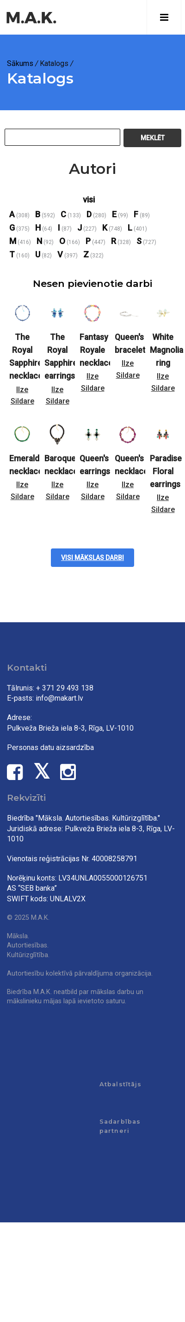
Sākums (20, 63)
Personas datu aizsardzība (50, 747)
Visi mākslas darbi (92, 557)
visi (89, 199)
